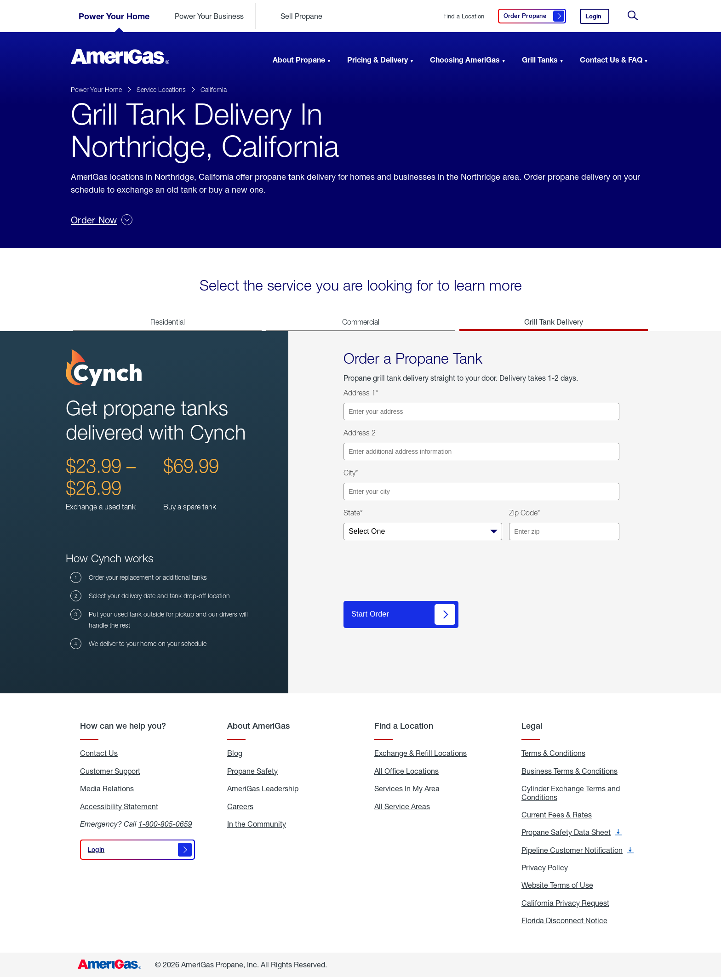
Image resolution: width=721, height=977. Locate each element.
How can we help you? (123, 726)
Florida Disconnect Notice (564, 920)
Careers (240, 806)
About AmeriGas (258, 726)
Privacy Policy (544, 867)
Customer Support (110, 771)
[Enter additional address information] (481, 451)
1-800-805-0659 (165, 823)
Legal (531, 726)
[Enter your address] (481, 411)
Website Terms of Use (557, 885)
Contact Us (99, 753)
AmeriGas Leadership (262, 788)
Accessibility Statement (119, 806)
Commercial (360, 322)
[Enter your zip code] (564, 531)
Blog (234, 753)
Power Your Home (114, 16)
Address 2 (359, 433)
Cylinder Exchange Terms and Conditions (570, 792)
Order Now (101, 219)
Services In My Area (407, 788)
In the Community (256, 824)
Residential (167, 322)
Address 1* (360, 393)
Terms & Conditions (553, 753)
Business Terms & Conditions (569, 771)
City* (350, 473)
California (213, 89)
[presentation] (413, 574)
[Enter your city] (481, 491)
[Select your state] (422, 531)
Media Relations (107, 788)
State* (353, 512)
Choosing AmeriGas (465, 59)
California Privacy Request (565, 903)
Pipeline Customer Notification (577, 850)
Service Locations (161, 89)
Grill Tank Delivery (553, 321)
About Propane (299, 59)
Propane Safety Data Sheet (571, 832)
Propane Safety (252, 771)
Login (597, 18)
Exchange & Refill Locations (420, 753)
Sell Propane (301, 15)
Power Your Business (209, 15)
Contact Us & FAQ (611, 59)
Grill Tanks (540, 59)
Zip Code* (524, 512)
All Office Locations (406, 771)
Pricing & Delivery (377, 59)
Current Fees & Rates (556, 815)
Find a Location (463, 16)
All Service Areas (402, 806)
